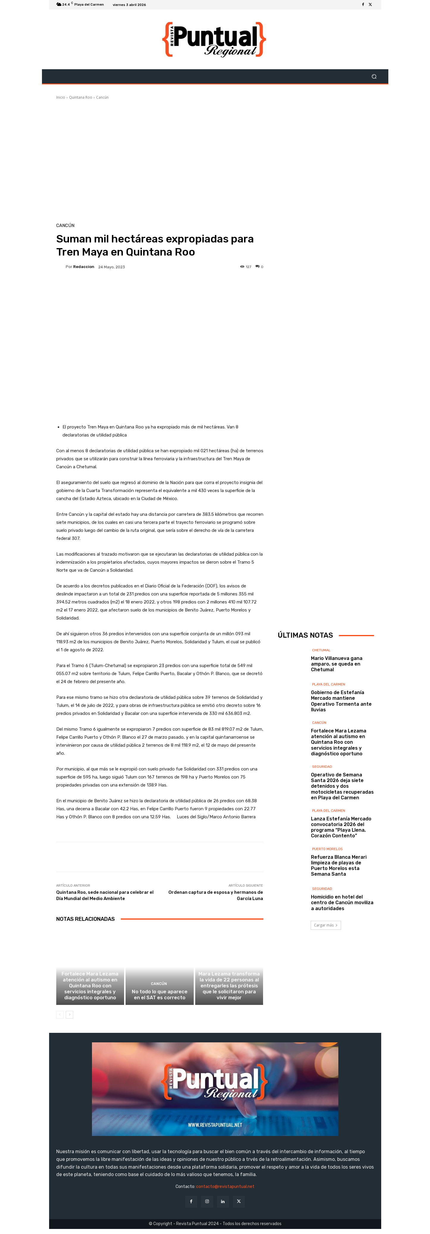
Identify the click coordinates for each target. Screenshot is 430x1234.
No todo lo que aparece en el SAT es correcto (159, 1000)
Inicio (60, 97)
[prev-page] (60, 1020)
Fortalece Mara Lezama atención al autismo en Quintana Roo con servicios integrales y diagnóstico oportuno (90, 992)
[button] (374, 76)
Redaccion (83, 267)
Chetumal (321, 682)
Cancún (102, 97)
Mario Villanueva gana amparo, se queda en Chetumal (336, 696)
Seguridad (322, 799)
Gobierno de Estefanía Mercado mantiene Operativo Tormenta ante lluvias (341, 733)
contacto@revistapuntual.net (225, 1191)
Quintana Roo (80, 97)
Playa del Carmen (328, 716)
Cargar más (326, 957)
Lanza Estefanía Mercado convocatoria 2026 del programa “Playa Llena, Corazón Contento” (341, 859)
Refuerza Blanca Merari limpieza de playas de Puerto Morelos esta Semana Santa (339, 897)
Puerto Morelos (327, 881)
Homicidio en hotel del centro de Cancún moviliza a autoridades (342, 934)
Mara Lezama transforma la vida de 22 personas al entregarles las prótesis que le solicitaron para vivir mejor (229, 992)
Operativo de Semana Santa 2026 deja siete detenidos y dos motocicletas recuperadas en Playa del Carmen (342, 818)
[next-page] (69, 1020)
